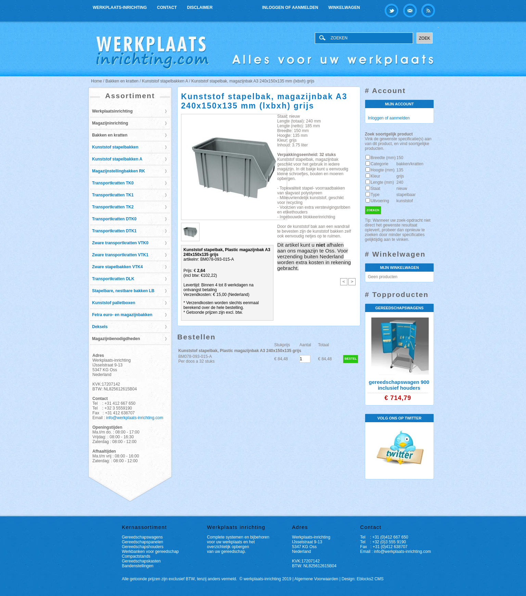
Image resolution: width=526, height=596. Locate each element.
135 (399, 170)
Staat (375, 188)
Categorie (379, 163)
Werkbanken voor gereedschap (150, 551)
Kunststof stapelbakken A (117, 159)
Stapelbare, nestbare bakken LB (123, 290)
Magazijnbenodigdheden (116, 338)
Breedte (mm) (383, 157)
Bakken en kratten (109, 135)
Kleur (375, 176)
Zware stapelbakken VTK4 (117, 266)
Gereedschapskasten (141, 561)
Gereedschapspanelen (142, 542)
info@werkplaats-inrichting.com (134, 417)
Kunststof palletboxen (113, 302)
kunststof (404, 200)
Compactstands (136, 556)
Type (375, 194)
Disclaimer (200, 7)
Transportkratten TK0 (112, 183)
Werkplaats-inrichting (120, 7)
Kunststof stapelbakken (115, 147)
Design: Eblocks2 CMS (363, 578)
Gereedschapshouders (142, 546)
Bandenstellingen (137, 565)
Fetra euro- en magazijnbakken (122, 314)
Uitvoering (380, 200)
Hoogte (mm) (383, 170)
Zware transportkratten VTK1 (120, 254)
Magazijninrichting (110, 123)
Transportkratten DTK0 (114, 219)
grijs (400, 176)
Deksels (99, 326)
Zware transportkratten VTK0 (120, 243)
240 (399, 182)
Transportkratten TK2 (112, 207)
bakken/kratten (409, 163)
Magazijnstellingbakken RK (118, 171)
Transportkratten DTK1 (114, 231)
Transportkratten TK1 (112, 195)
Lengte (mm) (382, 182)
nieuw (401, 188)
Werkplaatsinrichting (112, 111)
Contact (167, 7)
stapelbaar (405, 194)
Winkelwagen (344, 7)
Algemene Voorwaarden (316, 578)
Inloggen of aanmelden (290, 7)
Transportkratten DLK (113, 278)
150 (399, 157)
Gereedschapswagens (142, 537)
